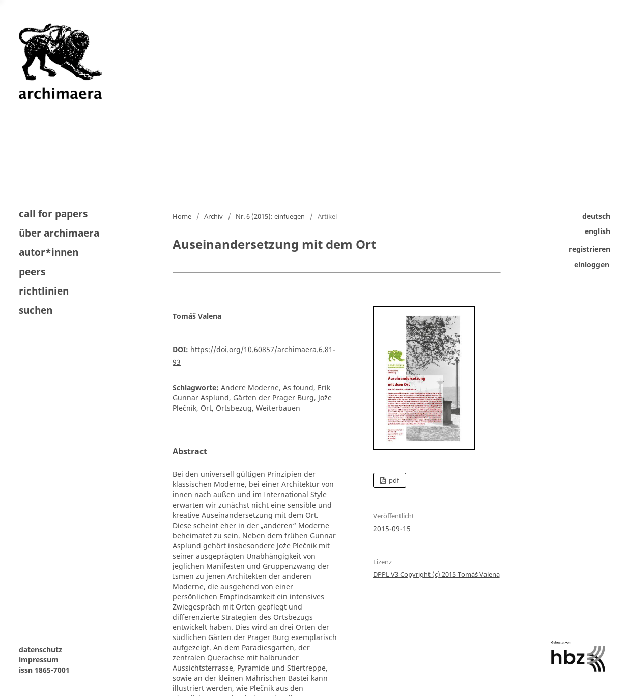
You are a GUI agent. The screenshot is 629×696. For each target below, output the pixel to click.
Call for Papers (53, 214)
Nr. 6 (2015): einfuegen (270, 216)
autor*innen (48, 252)
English (597, 231)
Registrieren (589, 249)
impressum (39, 659)
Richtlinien (44, 291)
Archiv (213, 216)
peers (32, 271)
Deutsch (596, 216)
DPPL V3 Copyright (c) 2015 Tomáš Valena (436, 574)
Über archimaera (59, 233)
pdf (393, 480)
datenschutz (40, 649)
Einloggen (591, 264)
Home (182, 216)
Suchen (35, 309)
